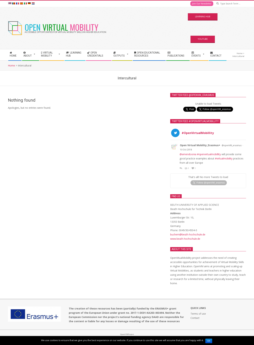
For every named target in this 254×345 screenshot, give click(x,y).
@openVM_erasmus (231, 145)
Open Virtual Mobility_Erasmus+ (200, 145)
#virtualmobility (223, 158)
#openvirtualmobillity (209, 154)
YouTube (203, 38)
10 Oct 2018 (186, 149)
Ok (208, 341)
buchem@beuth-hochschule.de (187, 227)
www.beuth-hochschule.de (185, 231)
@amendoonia (188, 154)
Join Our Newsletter (201, 3)
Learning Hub (202, 16)
